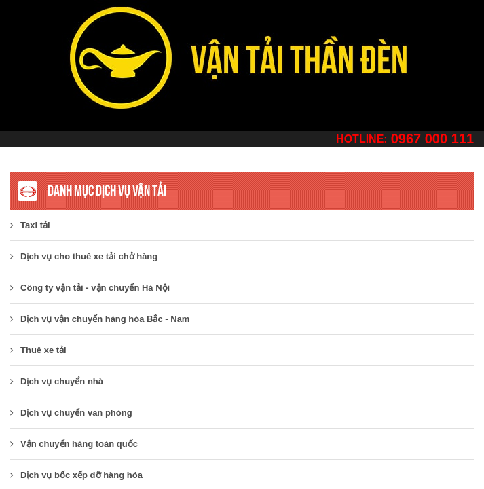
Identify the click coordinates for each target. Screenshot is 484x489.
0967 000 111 (432, 138)
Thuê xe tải (38, 350)
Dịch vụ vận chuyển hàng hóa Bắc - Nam (99, 319)
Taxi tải (30, 225)
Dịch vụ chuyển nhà (56, 381)
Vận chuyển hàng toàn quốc (74, 444)
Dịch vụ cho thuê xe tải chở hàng (83, 256)
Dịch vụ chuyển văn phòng (71, 413)
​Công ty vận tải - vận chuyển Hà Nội (90, 288)
